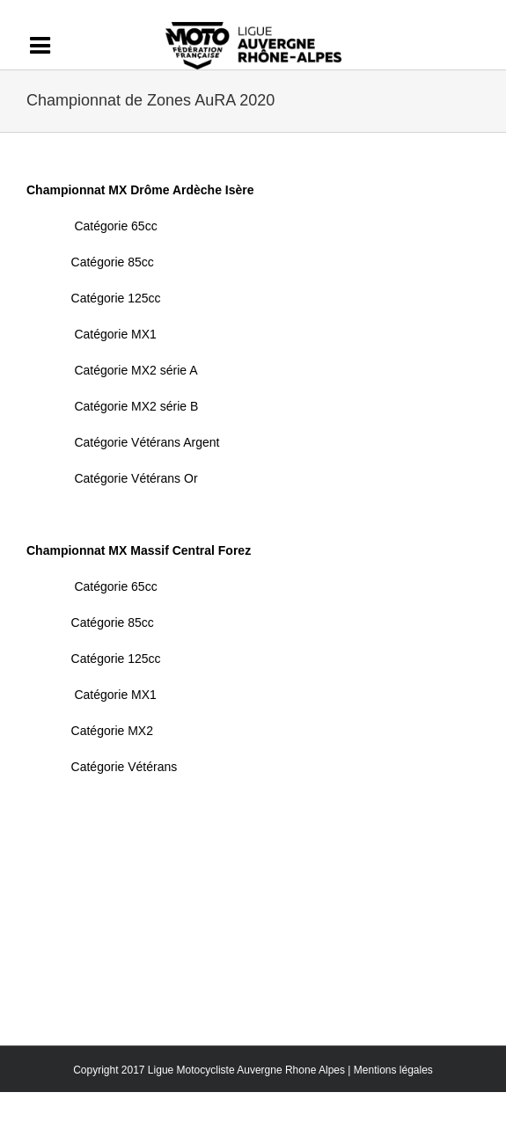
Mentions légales (393, 1070)
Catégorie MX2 (112, 731)
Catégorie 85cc (112, 262)
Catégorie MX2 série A (135, 370)
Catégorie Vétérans (124, 767)
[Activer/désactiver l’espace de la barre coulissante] (48, 45)
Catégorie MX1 (115, 334)
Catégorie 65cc (115, 226)
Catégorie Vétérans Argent (146, 442)
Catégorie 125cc (116, 298)
